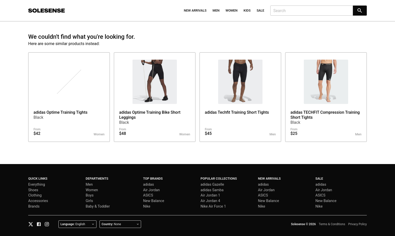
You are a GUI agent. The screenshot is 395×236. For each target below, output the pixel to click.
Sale (260, 10)
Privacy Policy (357, 224)
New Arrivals (195, 10)
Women (231, 10)
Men (216, 10)
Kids (247, 10)
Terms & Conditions (332, 224)
